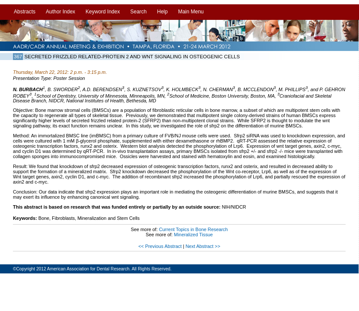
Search (138, 12)
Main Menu (190, 12)
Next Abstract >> (202, 246)
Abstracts (24, 12)
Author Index (60, 12)
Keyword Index (103, 12)
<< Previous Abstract (160, 246)
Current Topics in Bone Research (193, 229)
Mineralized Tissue (193, 234)
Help (162, 12)
